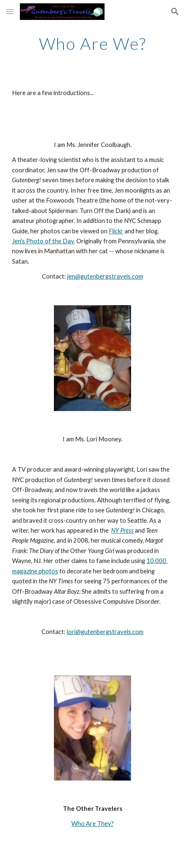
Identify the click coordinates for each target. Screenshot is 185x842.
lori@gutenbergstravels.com (105, 631)
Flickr (116, 231)
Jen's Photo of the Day (43, 241)
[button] (10, 11)
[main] (92, 43)
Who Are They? (92, 823)
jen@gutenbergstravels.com (105, 276)
